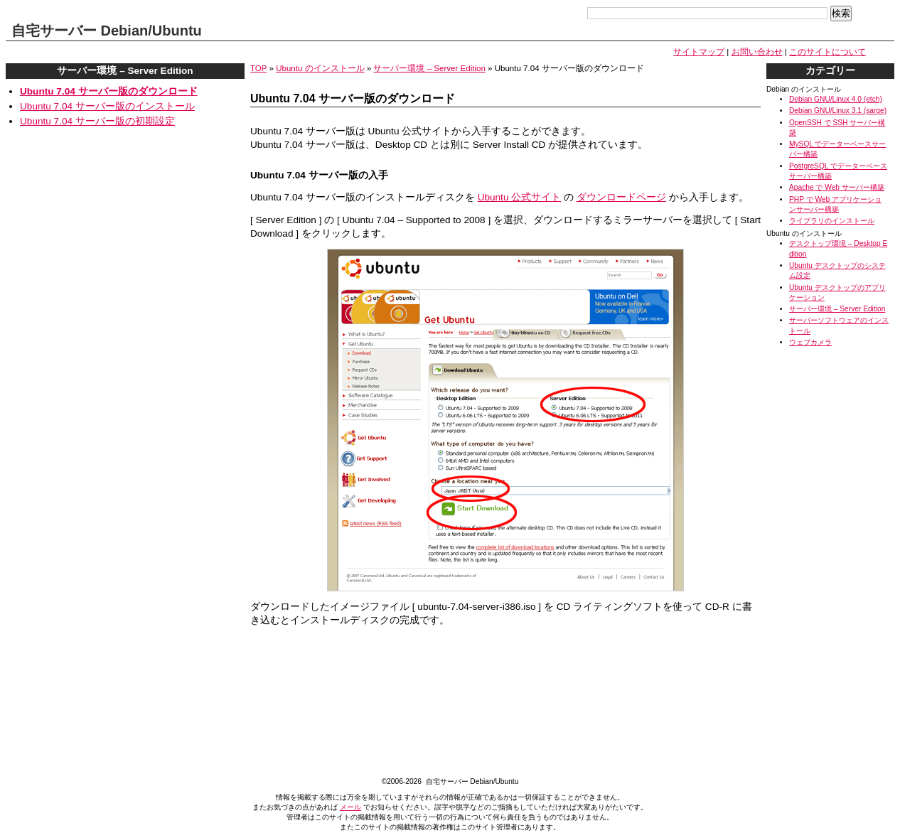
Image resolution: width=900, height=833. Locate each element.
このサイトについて (827, 52)
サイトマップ (698, 52)
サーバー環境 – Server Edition (429, 68)
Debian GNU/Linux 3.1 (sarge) (837, 110)
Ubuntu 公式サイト (520, 197)
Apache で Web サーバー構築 (836, 187)
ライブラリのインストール (831, 221)
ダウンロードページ (621, 197)
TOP (258, 68)
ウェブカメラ (810, 342)
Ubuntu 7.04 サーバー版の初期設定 (97, 121)
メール (350, 807)
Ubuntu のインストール (320, 68)
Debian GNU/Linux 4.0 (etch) (835, 99)
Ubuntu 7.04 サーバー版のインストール (107, 106)
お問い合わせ (757, 52)
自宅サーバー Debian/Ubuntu (106, 30)
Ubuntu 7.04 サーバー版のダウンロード (109, 91)
